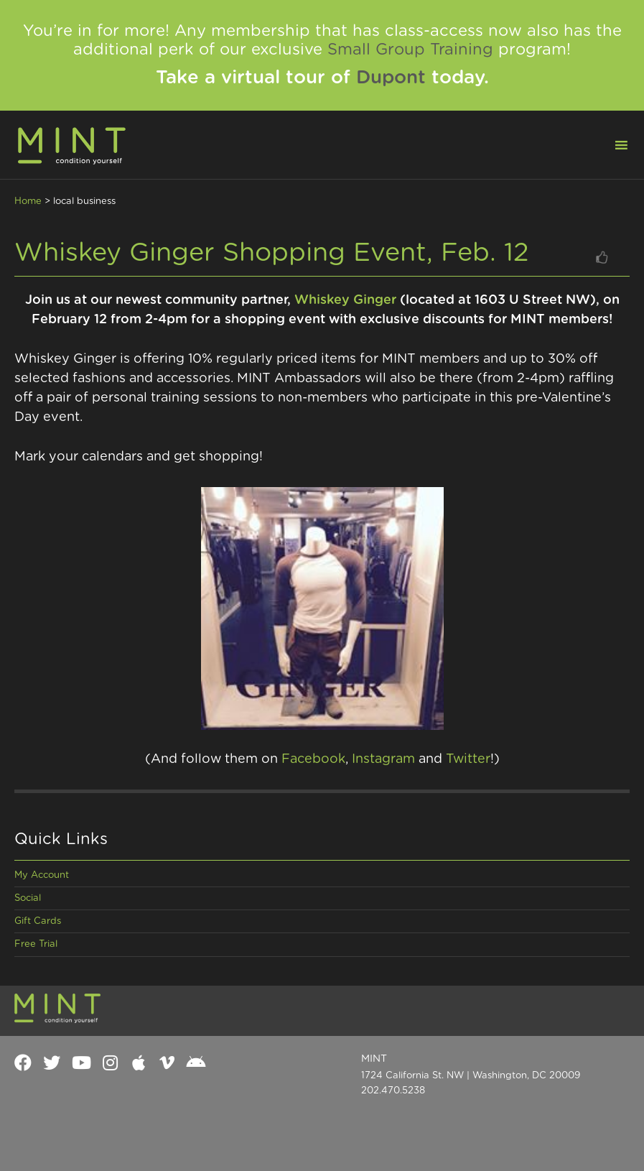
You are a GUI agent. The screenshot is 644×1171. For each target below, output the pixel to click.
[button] (612, 143)
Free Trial (35, 944)
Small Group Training (410, 49)
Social (27, 898)
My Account (41, 875)
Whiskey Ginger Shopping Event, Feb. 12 (271, 253)
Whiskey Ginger (345, 300)
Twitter (468, 759)
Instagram (383, 759)
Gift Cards (37, 921)
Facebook (313, 759)
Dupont (391, 77)
